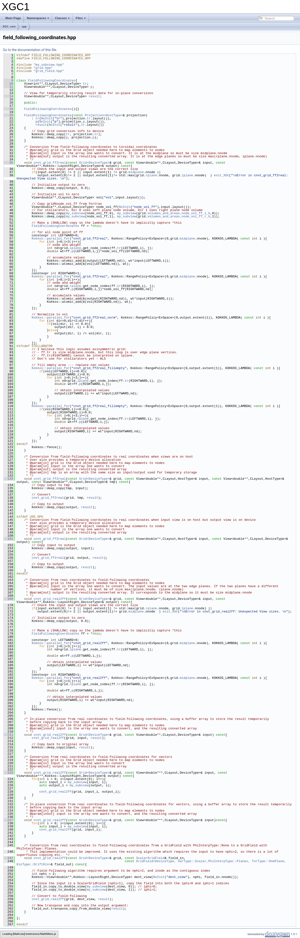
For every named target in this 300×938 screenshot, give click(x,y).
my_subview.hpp (49, 64)
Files (81, 18)
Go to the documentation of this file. (30, 50)
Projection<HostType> (104, 115)
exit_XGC (221, 175)
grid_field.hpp (49, 71)
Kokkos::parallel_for (51, 238)
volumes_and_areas (163, 213)
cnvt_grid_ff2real (50, 162)
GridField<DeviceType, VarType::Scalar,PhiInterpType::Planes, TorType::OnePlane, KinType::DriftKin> (152, 863)
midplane (136, 172)
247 (8, 858)
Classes (62, 18)
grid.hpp (43, 68)
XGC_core (9, 26)
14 (8, 96)
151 (8, 539)
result (94, 96)
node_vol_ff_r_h (196, 216)
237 (8, 820)
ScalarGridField (150, 858)
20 (8, 115)
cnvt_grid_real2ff (50, 599)
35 (8, 162)
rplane (151, 175)
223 (8, 772)
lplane (187, 175)
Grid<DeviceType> (94, 162)
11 (8, 87)
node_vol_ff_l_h (196, 213)
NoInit (47, 118)
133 (8, 479)
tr (85, 83)
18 (8, 109)
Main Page (13, 18)
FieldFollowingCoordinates (51, 80)
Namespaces (38, 18)
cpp (24, 26)
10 (8, 83)
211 (8, 735)
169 (8, 599)
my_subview (75, 213)
